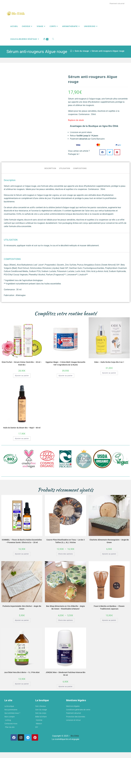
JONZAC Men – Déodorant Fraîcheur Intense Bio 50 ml (65, 673)
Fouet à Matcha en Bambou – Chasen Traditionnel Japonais (109, 607)
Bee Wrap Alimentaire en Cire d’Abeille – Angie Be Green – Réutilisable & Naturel (65, 607)
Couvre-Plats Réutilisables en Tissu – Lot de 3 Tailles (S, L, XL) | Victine (65, 541)
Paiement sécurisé (117, 3)
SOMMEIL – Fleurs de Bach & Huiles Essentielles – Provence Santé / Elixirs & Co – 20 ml (22, 541)
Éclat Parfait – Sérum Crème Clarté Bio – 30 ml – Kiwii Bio (22, 363)
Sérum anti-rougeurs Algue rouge (108, 51)
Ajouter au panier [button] (22, 376)
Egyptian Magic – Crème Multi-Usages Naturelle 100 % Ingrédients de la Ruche (65, 363)
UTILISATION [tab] (64, 168)
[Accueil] (71, 51)
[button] (103, 152)
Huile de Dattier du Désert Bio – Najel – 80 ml (22, 428)
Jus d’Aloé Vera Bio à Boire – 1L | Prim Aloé (22, 672)
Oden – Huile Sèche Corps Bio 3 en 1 (109, 362)
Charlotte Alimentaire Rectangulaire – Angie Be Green (109, 541)
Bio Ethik (75, 736)
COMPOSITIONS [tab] (80, 168)
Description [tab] (50, 168)
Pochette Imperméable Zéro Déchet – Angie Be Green (22, 607)
